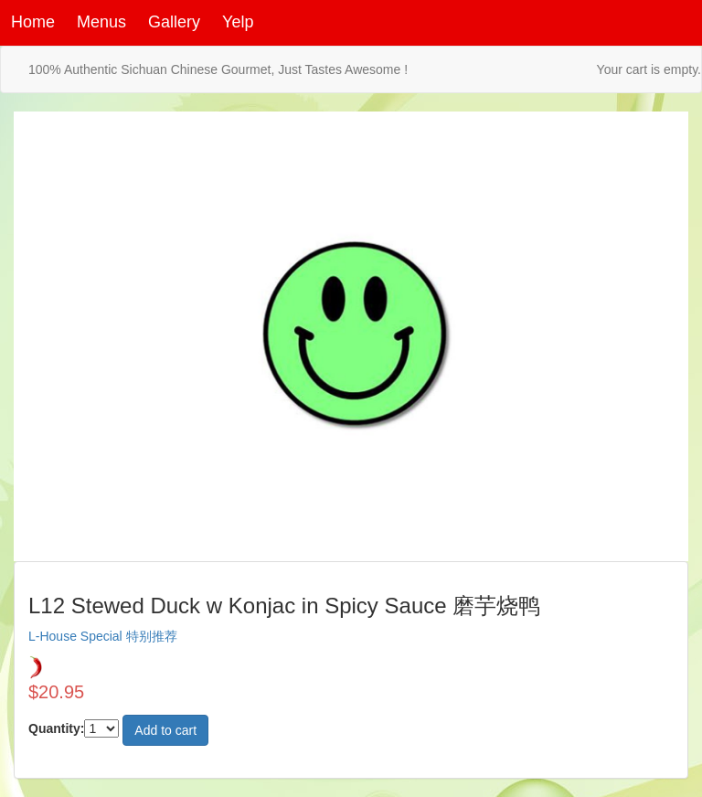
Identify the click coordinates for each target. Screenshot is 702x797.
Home (33, 22)
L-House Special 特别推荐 (102, 636)
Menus (101, 22)
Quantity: (56, 728)
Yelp (237, 22)
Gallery (174, 22)
